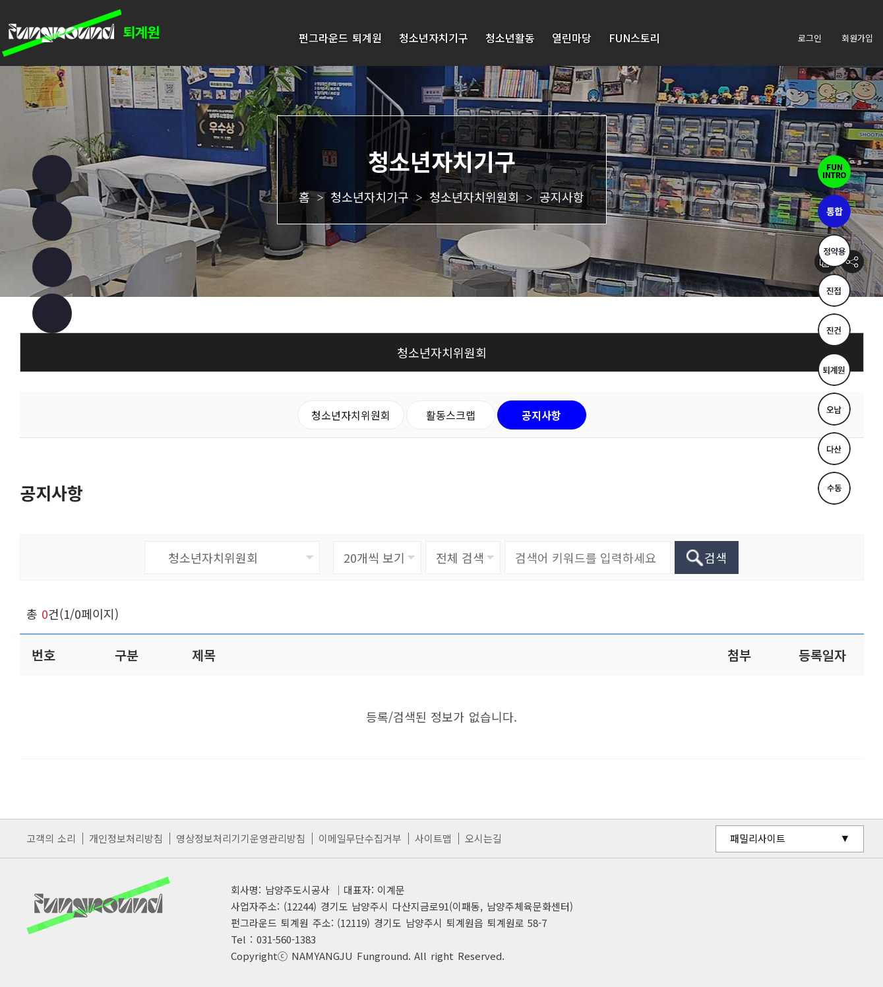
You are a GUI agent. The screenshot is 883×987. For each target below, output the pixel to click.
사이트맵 (433, 838)
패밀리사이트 (757, 838)
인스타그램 (52, 221)
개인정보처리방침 (126, 838)
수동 (834, 488)
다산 (834, 448)
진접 (834, 290)
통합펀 (834, 211)
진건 (834, 329)
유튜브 (52, 267)
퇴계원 (834, 369)
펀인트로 (834, 171)
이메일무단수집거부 (360, 838)
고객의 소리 (51, 838)
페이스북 (52, 175)
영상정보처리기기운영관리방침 (240, 838)
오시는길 (483, 838)
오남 (834, 409)
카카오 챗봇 (52, 313)
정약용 (834, 250)
